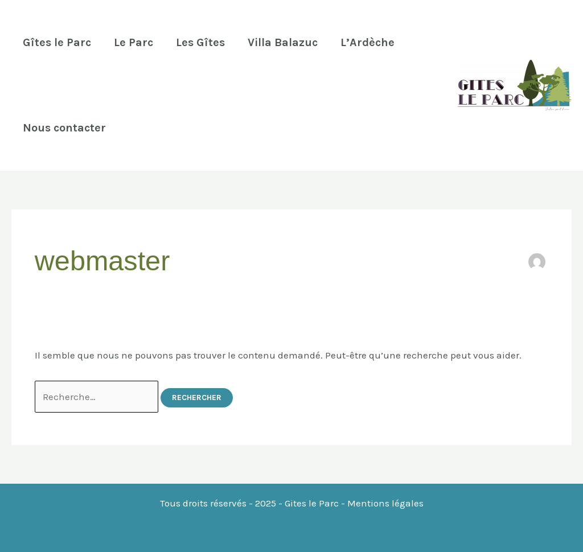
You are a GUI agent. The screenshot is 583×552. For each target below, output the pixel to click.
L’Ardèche (367, 42)
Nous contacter (64, 127)
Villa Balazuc (283, 42)
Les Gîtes (200, 42)
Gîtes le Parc (57, 42)
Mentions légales (385, 503)
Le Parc (133, 42)
